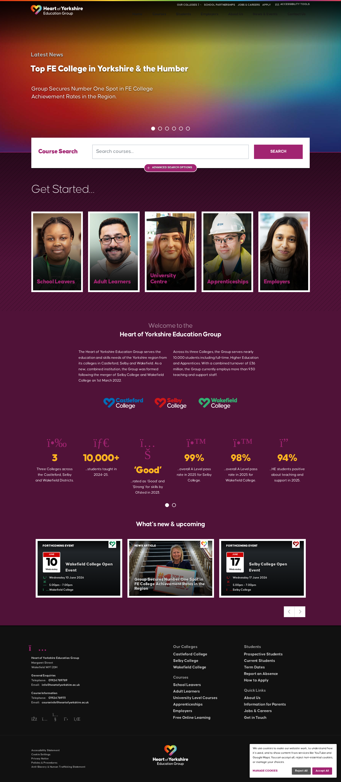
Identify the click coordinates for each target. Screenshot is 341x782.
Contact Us (300, 13)
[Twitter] (66, 719)
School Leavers (187, 685)
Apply (266, 4)
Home (165, 13)
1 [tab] (153, 129)
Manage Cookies (265, 770)
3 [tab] (167, 129)
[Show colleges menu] (199, 5)
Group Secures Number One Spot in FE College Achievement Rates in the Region (169, 582)
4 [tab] (174, 129)
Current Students (259, 661)
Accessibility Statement (45, 750)
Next (299, 611)
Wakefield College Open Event (85, 567)
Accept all (322, 770)
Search (278, 151)
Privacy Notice (40, 758)
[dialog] (293, 761)
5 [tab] (181, 129)
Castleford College (190, 654)
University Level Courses (195, 698)
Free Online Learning (192, 718)
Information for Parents (265, 704)
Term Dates (254, 667)
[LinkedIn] (76, 719)
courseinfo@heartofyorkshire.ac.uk (65, 702)
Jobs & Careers (249, 4)
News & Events (272, 13)
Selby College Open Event (271, 567)
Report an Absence (261, 674)
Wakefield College (189, 667)
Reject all (301, 770)
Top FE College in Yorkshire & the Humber (108, 67)
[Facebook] (34, 719)
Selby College (185, 661)
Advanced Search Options (172, 167)
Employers (224, 13)
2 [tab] (160, 129)
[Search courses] (170, 152)
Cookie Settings (40, 754)
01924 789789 (57, 680)
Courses (182, 13)
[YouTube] (55, 719)
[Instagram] (44, 719)
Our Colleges (187, 4)
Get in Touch (255, 718)
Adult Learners (186, 691)
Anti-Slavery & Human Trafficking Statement (58, 766)
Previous (289, 611)
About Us (246, 13)
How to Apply (256, 680)
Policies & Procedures (44, 762)
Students (202, 13)
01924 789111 (57, 697)
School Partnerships (219, 4)
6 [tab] (188, 129)
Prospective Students (263, 654)
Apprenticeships (188, 704)
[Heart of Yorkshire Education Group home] (57, 8)
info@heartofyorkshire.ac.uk (61, 684)
